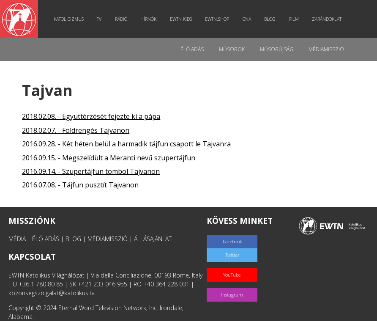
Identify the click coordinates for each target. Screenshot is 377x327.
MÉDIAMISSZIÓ (107, 239)
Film (294, 19)
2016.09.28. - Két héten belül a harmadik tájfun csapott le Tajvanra (126, 143)
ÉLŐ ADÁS (45, 239)
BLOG (73, 239)
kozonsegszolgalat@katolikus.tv (51, 293)
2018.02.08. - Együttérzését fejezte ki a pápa (91, 116)
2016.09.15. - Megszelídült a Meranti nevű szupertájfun (108, 157)
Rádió (121, 19)
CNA (247, 19)
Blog (270, 19)
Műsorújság (276, 49)
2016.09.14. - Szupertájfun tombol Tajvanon (91, 171)
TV (99, 19)
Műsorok (232, 49)
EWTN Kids (181, 19)
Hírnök (148, 19)
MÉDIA (17, 239)
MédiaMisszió (326, 49)
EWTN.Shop (217, 19)
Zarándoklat (326, 19)
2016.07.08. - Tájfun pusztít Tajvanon (80, 185)
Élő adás (192, 49)
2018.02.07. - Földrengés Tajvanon (75, 130)
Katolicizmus (69, 19)
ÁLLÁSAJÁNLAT (153, 239)
